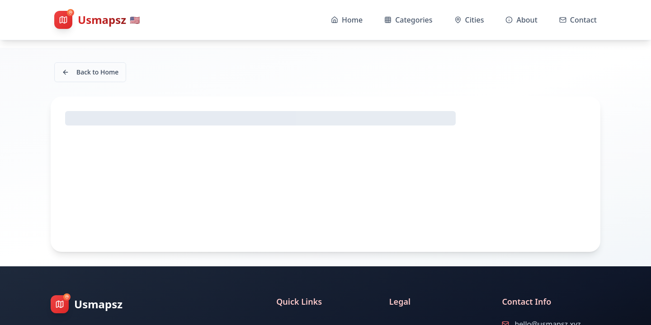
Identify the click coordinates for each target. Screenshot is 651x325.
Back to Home (90, 72)
